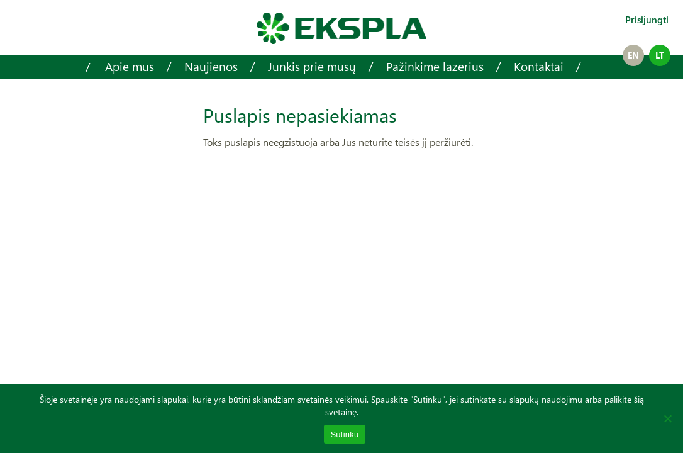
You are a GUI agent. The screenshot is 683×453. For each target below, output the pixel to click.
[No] (667, 418)
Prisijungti (647, 19)
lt (659, 55)
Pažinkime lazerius (435, 66)
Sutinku (344, 434)
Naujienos (211, 66)
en (633, 55)
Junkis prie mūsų (312, 66)
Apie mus (129, 66)
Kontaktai (539, 66)
